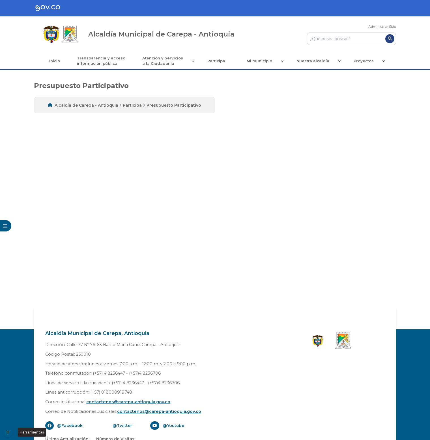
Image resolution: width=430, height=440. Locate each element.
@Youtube (173, 425)
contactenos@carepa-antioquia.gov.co (128, 401)
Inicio (54, 61)
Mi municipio (259, 61)
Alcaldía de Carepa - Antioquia (86, 105)
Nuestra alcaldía (312, 61)
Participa (216, 61)
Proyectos (364, 61)
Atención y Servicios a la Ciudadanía (162, 61)
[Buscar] (389, 38)
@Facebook (70, 425)
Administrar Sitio (382, 26)
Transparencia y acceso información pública (101, 61)
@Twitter (122, 425)
